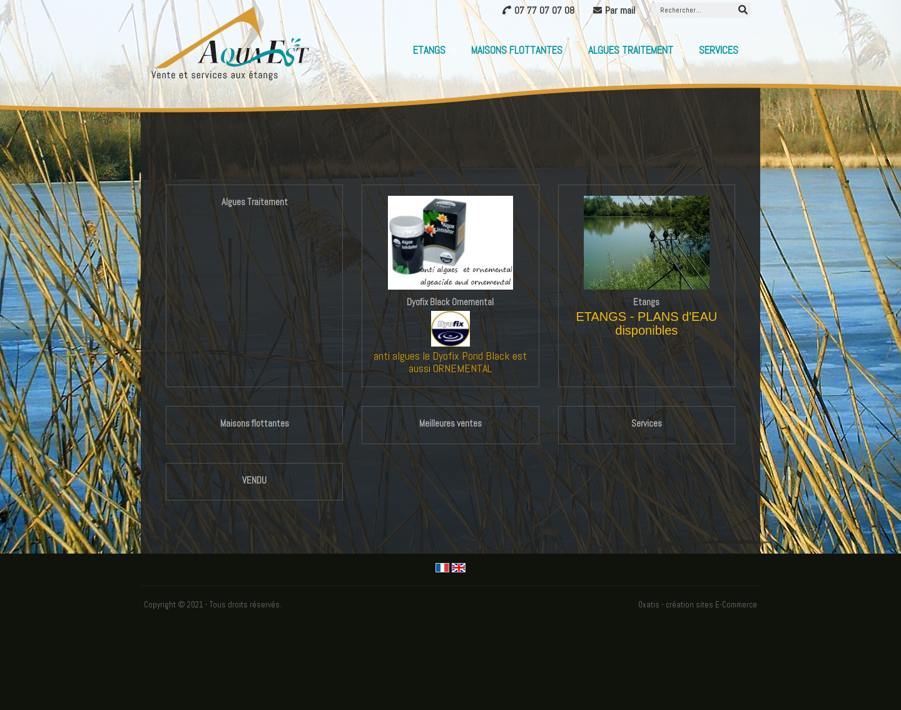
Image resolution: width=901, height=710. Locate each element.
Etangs (429, 50)
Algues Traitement (630, 50)
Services (718, 50)
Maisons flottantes (516, 50)
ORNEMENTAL (462, 368)
